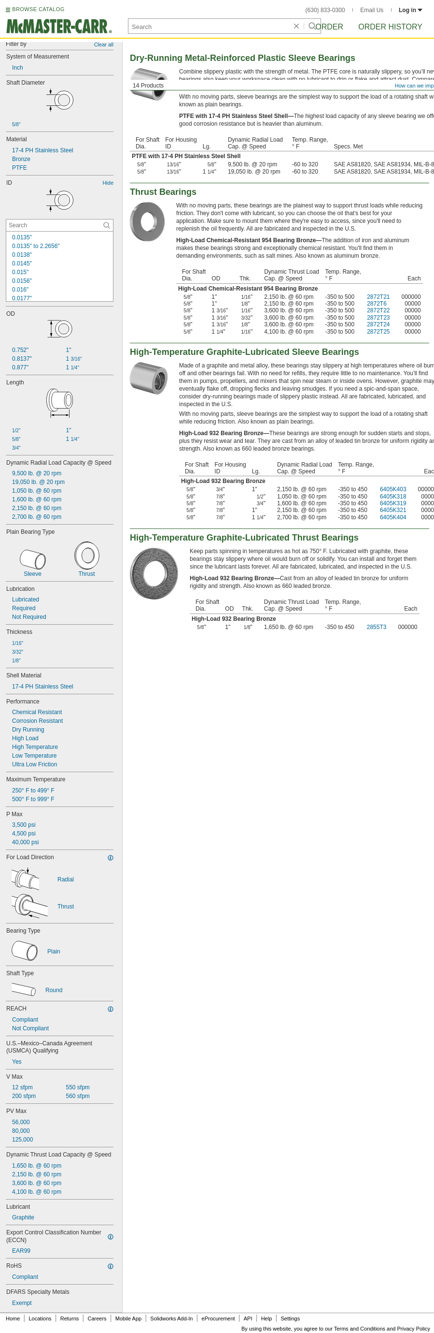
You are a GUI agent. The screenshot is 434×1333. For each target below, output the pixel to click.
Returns (69, 1318)
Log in (410, 10)
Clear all (103, 44)
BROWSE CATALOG (38, 9)
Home (13, 1318)
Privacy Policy (413, 1329)
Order (329, 27)
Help (266, 1318)
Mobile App (128, 1318)
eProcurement (218, 1318)
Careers (96, 1318)
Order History (390, 27)
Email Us (371, 10)
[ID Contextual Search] (59, 225)
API (248, 1318)
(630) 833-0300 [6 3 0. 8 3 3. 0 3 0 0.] (325, 10)
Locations (40, 1318)
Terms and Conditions (359, 1329)
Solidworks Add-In (171, 1318)
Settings (290, 1318)
